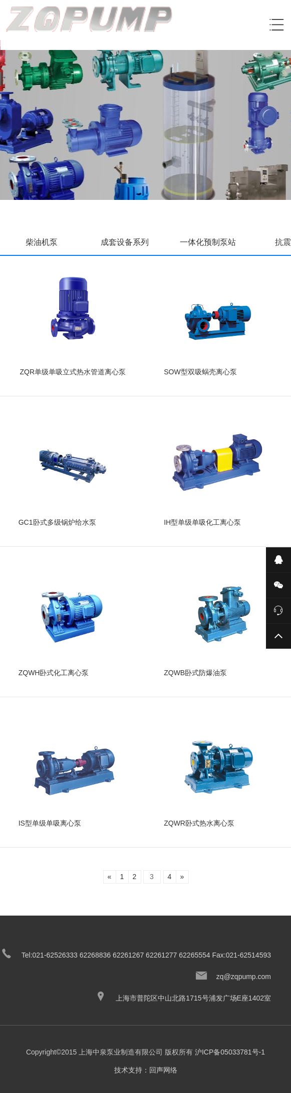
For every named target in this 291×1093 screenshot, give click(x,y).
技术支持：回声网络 (145, 1070)
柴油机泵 (42, 242)
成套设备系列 (125, 242)
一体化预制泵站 (208, 242)
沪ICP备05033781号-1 (230, 1052)
